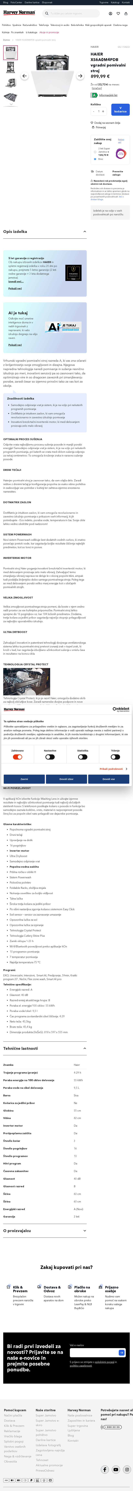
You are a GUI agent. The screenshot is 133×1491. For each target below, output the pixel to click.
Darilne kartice (32, 2)
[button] (110, 13)
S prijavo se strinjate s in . (93, 1350)
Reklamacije (12, 1417)
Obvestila (10, 1448)
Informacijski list (108, 95)
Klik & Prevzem (14, 1412)
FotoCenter (16, 2)
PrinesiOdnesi (45, 1456)
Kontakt (126, 2)
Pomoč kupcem (15, 1396)
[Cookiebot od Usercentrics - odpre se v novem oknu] (115, 709)
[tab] (45, 232)
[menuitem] (6, 25)
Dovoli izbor (66, 779)
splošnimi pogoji (104, 1348)
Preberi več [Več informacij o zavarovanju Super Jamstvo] (121, 140)
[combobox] (73, 13)
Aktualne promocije (49, 1451)
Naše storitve (46, 1396)
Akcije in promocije (49, 32)
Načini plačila (13, 1401)
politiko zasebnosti (81, 1351)
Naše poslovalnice (80, 1401)
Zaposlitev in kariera (81, 1407)
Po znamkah (17, 32)
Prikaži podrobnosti (111, 768)
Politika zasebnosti (49, 1485)
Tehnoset (42, 1446)
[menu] (66, 29)
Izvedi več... (16, 281)
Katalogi (115, 2)
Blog (71, 1422)
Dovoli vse (109, 779)
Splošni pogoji (13, 1428)
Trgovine (103, 2)
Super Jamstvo (46, 1401)
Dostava (9, 1407)
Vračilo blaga (13, 1422)
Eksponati (47, 2)
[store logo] (19, 12)
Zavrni (24, 779)
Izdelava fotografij (48, 1431)
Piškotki (89, 1485)
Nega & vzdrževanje (17, 1442)
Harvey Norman (79, 1396)
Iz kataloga (31, 32)
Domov (6, 40)
